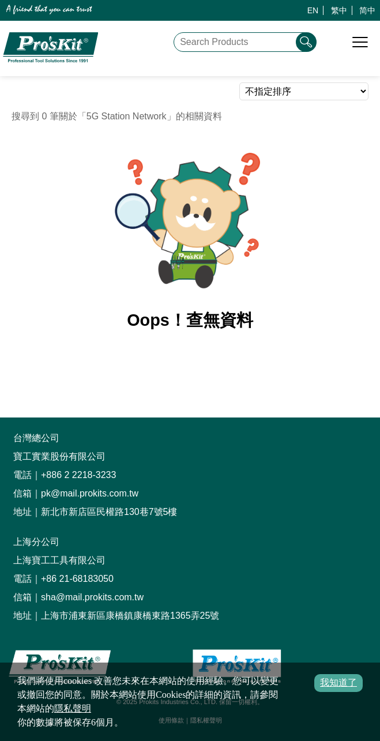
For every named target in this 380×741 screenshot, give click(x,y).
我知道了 (338, 682)
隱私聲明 (72, 708)
